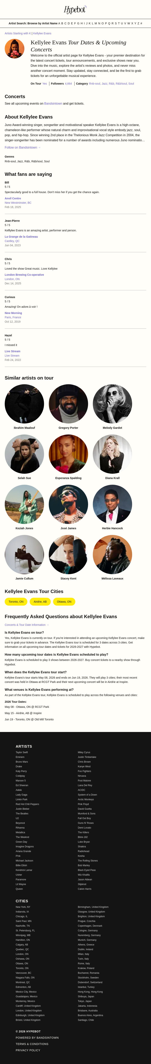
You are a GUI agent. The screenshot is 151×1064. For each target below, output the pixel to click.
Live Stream (12, 351)
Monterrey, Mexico (25, 1001)
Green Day (21, 841)
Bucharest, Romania (88, 973)
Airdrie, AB (40, 601)
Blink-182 (83, 837)
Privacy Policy (28, 1050)
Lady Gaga (21, 794)
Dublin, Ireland (85, 949)
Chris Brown (84, 761)
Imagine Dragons (25, 846)
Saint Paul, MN (23, 921)
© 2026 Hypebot (28, 1031)
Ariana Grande (23, 851)
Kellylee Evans (42, 33)
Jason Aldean (85, 879)
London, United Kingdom (29, 1010)
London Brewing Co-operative (24, 274)
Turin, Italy (83, 958)
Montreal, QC (23, 982)
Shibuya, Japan (86, 996)
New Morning (13, 313)
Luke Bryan (84, 841)
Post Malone (84, 780)
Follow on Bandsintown (23, 147)
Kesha (81, 856)
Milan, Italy (83, 954)
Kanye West (84, 766)
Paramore (21, 879)
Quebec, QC (22, 949)
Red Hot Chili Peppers (27, 804)
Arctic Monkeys (86, 799)
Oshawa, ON (22, 958)
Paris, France (13, 317)
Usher (19, 874)
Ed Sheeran (22, 785)
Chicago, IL (22, 916)
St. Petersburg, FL (25, 930)
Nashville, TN (23, 925)
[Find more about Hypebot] (75, 9)
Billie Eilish (21, 865)
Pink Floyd (83, 804)
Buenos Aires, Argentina (90, 1015)
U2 (17, 818)
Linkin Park (21, 799)
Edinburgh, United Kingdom (30, 1015)
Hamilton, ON (23, 940)
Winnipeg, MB (23, 935)
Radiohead (83, 851)
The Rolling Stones (88, 860)
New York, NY (23, 907)
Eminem (20, 757)
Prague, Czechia (86, 921)
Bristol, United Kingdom (28, 1020)
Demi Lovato (84, 827)
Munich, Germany (87, 940)
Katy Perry (21, 771)
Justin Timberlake (87, 757)
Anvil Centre (13, 198)
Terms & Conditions (32, 1044)
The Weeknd (22, 837)
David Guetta (85, 809)
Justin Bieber (22, 809)
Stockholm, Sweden (88, 977)
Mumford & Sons (86, 813)
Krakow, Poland (86, 968)
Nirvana (82, 776)
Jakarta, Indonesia (87, 1006)
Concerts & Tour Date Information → (27, 624)
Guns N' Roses (86, 823)
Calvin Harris (84, 889)
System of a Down (87, 794)
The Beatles (22, 813)
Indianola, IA (22, 911)
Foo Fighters (84, 771)
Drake (19, 766)
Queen (19, 889)
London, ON (12, 279)
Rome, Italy (84, 963)
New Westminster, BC (18, 202)
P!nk (18, 856)
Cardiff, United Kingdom (28, 1006)
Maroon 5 (21, 780)
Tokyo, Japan (85, 1001)
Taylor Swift (22, 752)
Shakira (82, 846)
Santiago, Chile (86, 1020)
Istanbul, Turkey (86, 987)
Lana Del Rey (85, 785)
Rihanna (20, 827)
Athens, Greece (86, 944)
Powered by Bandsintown (37, 1037)
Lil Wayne (21, 884)
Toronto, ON (16, 601)
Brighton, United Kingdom (91, 916)
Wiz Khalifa (84, 874)
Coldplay (20, 776)
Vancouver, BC (23, 973)
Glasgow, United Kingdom (91, 911)
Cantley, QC (12, 241)
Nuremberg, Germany (89, 935)
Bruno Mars (22, 761)
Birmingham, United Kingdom (93, 907)
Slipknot (82, 884)
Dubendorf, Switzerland (90, 982)
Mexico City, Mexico (26, 991)
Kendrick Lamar (24, 870)
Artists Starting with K (18, 33)
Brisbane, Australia (88, 1010)
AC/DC (81, 790)
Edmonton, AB (23, 987)
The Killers (83, 832)
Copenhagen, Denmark (90, 925)
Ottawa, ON (64, 601)
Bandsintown (53, 103)
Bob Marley (84, 865)
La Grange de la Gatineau (21, 236)
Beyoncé (20, 823)
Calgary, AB (22, 944)
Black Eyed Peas (87, 870)
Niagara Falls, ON (25, 977)
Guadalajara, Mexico (26, 996)
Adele (19, 790)
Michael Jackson (24, 860)
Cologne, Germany (88, 930)
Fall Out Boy (84, 818)
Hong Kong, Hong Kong (90, 991)
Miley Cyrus (84, 752)
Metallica (20, 832)
